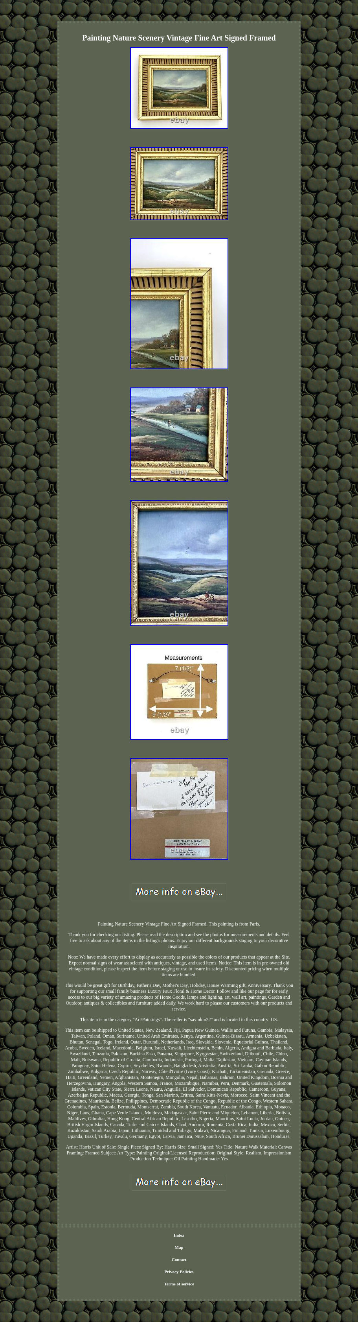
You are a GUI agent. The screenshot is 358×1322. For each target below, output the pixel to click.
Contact (179, 1259)
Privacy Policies (178, 1271)
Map (179, 1247)
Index (179, 1235)
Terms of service (179, 1283)
